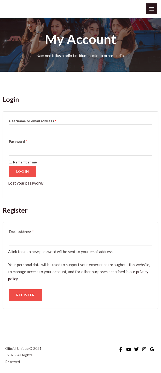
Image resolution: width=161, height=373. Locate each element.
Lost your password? (26, 183)
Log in (22, 171)
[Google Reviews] (152, 349)
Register (25, 295)
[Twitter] (136, 349)
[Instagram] (144, 349)
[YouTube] (128, 349)
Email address (29, 231)
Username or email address (40, 120)
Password (25, 141)
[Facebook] (120, 349)
